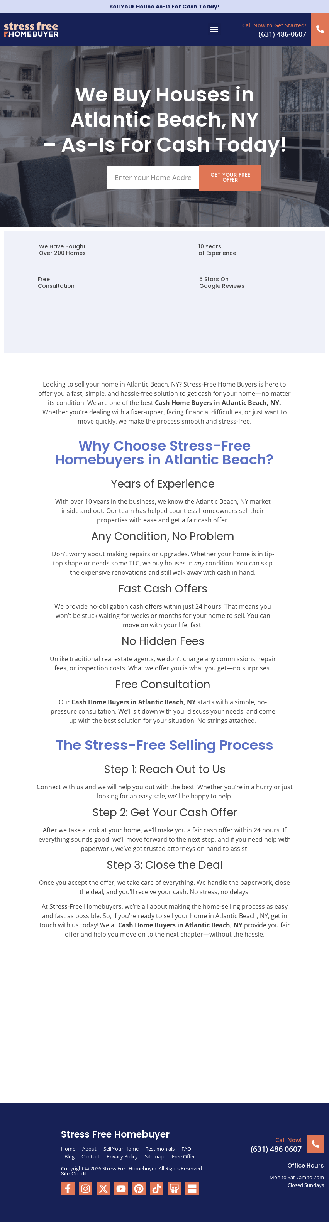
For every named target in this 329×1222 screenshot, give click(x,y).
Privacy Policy (122, 1156)
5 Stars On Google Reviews (221, 282)
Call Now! (288, 1139)
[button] (214, 29)
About (89, 1148)
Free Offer (183, 1156)
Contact (90, 1156)
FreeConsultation (56, 282)
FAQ (186, 1148)
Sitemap (155, 1156)
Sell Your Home (121, 1148)
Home (68, 1148)
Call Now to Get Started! (275, 25)
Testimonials (160, 1148)
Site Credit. (74, 1173)
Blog (69, 1156)
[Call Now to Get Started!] (320, 29)
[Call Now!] (315, 1143)
